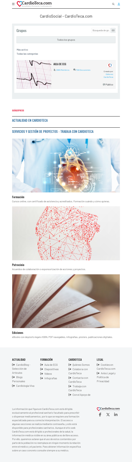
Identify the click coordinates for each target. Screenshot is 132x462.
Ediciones (17, 332)
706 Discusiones (83, 70)
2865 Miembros (62, 70)
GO (113, 30)
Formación (18, 197)
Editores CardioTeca (108, 75)
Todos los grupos (66, 39)
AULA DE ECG (59, 64)
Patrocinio (18, 264)
